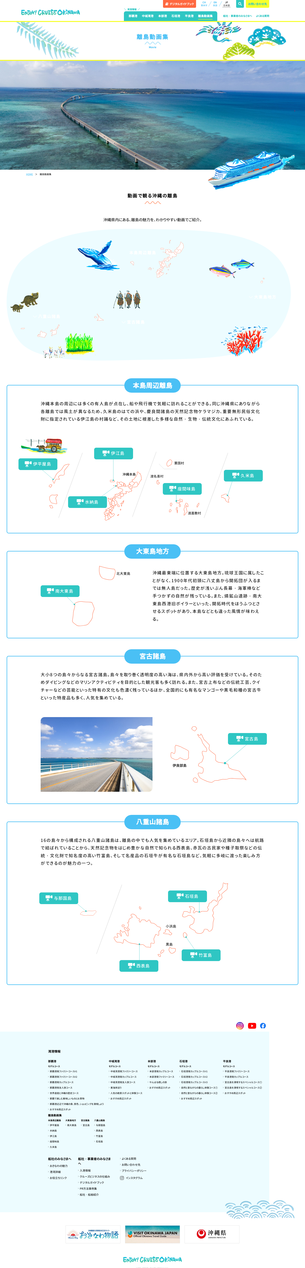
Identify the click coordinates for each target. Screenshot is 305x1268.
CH (204, 4)
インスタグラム (134, 1178)
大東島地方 (262, 297)
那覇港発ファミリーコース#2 (63, 1076)
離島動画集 (205, 16)
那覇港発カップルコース (62, 1082)
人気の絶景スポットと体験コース (126, 1093)
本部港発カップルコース (161, 1071)
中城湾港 (147, 16)
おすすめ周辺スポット (60, 1109)
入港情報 (85, 1170)
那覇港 (133, 16)
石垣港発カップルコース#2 (194, 1076)
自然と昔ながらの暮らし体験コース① (199, 1087)
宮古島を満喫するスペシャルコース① (243, 1082)
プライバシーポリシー (134, 1171)
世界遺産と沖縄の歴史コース (64, 1093)
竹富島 (201, 955)
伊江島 (113, 453)
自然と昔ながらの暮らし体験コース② (199, 1093)
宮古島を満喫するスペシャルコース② (243, 1087)
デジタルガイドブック (92, 1182)
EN (215, 4)
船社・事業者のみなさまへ (237, 16)
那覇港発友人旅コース (61, 1087)
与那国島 (59, 898)
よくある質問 (262, 16)
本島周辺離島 (139, 253)
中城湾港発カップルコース (123, 1076)
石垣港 (175, 16)
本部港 (162, 16)
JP (226, 4)
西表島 (139, 966)
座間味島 (182, 489)
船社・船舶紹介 (89, 1194)
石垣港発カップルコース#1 (194, 1071)
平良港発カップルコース (236, 1076)
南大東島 (60, 591)
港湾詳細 (55, 1172)
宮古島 (247, 739)
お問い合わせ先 (257, 4)
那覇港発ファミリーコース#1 (63, 1071)
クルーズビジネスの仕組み (95, 1176)
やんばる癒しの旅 (158, 1082)
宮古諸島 (133, 322)
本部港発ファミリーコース (161, 1076)
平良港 (189, 16)
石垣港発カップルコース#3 (194, 1082)
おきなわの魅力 (59, 1166)
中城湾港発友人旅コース (122, 1082)
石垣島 (187, 896)
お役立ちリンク (58, 1178)
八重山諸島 (46, 316)
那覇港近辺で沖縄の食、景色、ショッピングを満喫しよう (77, 1103)
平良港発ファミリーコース (237, 1071)
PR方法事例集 (88, 1188)
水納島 (87, 502)
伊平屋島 (38, 464)
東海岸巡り (116, 1087)
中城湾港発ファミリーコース (124, 1071)
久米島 (243, 476)
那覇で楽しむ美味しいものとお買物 (67, 1098)
